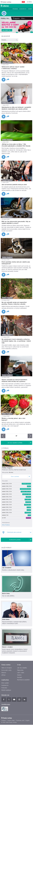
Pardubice (27, 504)
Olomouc (27, 499)
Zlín (29, 515)
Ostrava (28, 502)
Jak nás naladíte (22, 668)
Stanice (3, 672)
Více (23, 18)
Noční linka (6, 593)
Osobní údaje (11, 720)
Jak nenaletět (6, 567)
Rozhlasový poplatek (23, 680)
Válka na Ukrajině (6, 668)
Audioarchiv (22, 8)
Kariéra (19, 675)
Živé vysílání (5, 683)
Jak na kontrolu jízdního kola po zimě (14, 184)
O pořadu (5, 448)
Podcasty (4, 688)
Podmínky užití (20, 720)
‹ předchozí (3, 436)
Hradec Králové (25, 491)
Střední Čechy (26, 483)
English (28, 720)
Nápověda (20, 670)
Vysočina (27, 512)
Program (15, 8)
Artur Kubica (6, 525)
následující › (30, 436)
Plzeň (28, 507)
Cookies (3, 720)
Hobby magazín (7, 468)
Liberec (28, 496)
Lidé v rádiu (20, 672)
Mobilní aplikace (6, 690)
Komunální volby (6, 670)
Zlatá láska (5, 619)
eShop (3, 675)
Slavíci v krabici (7, 647)
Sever (28, 510)
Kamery (30, 8)
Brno (28, 486)
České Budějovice (25, 489)
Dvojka (28, 517)
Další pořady (6, 547)
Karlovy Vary (26, 494)
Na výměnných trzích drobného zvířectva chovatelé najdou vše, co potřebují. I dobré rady (16, 341)
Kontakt (19, 677)
